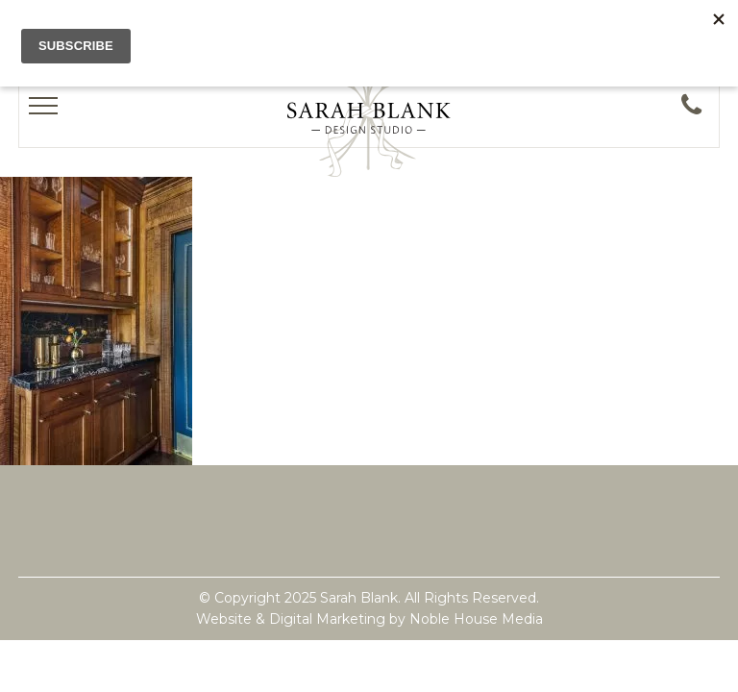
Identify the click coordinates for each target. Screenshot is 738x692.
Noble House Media (476, 619)
